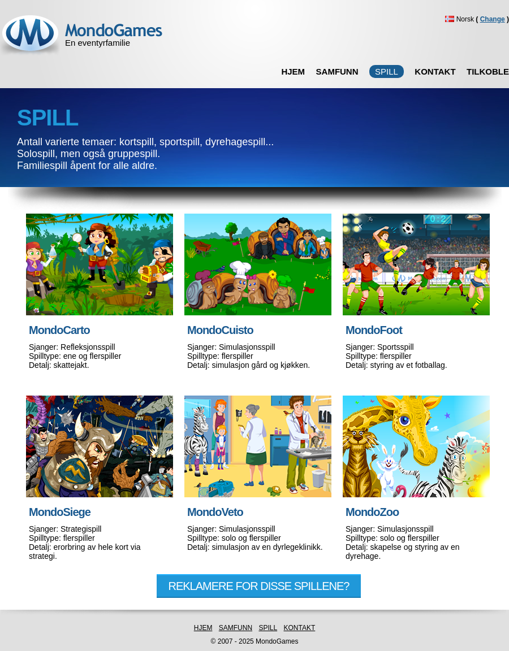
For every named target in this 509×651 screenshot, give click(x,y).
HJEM (293, 71)
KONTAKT (435, 71)
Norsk (482, 19)
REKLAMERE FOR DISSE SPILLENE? (258, 586)
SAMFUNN (337, 71)
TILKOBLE (488, 71)
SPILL (267, 628)
